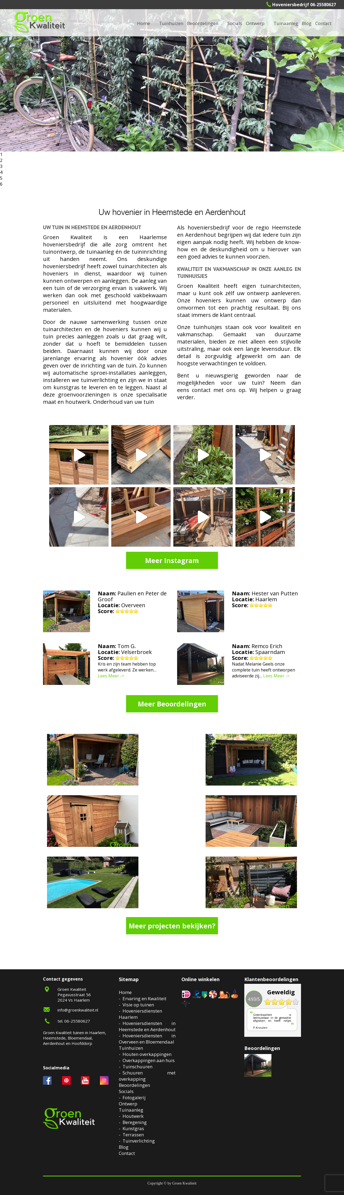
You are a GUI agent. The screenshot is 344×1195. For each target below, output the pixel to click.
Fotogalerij (134, 1097)
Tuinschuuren (137, 1066)
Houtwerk (133, 1116)
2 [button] (1, 160)
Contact (323, 23)
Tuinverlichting (139, 1141)
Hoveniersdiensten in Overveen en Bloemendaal (147, 1039)
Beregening (135, 1122)
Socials (126, 1091)
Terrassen (133, 1135)
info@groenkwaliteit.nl (78, 1010)
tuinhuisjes (208, 327)
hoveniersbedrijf (209, 227)
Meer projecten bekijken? (172, 925)
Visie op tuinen (138, 1005)
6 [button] (1, 184)
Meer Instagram (172, 560)
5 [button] (1, 178)
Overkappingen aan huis (149, 1060)
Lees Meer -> (111, 676)
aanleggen (115, 280)
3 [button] (1, 166)
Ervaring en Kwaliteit (144, 998)
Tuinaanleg (131, 1110)
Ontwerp (255, 23)
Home (125, 992)
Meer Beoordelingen (172, 703)
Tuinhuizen (131, 1048)
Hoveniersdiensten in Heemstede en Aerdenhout (147, 1026)
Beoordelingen (202, 23)
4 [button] (1, 172)
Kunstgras (133, 1128)
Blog (306, 23)
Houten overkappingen (147, 1054)
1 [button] (1, 154)
